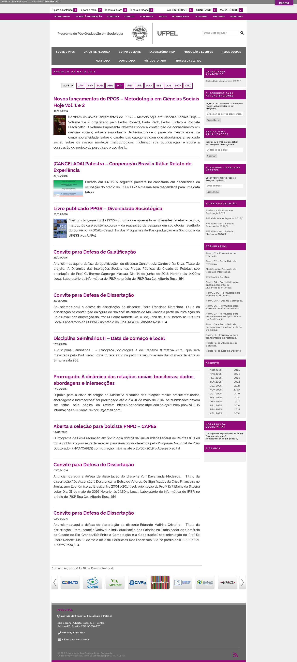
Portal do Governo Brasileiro (15, 1)
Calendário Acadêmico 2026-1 (223, 81)
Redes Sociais (231, 52)
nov (178, 85)
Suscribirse (213, 120)
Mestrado (103, 60)
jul (139, 85)
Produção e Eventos (198, 52)
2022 (237, 381)
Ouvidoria (201, 16)
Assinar (211, 156)
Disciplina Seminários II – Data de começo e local (109, 338)
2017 (237, 401)
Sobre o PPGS (65, 52)
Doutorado (126, 60)
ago (149, 85)
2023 (237, 377)
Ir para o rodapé (141, 9)
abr (110, 85)
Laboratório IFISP (162, 52)
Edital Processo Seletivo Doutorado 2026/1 (220, 225)
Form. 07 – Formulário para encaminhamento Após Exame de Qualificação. (223, 316)
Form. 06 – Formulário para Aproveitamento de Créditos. (223, 307)
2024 (237, 374)
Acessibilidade (180, 9)
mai (119, 85)
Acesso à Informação (89, 16)
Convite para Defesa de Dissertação (93, 294)
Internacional (180, 16)
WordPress (76, 656)
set (158, 85)
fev (90, 85)
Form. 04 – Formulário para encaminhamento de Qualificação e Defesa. (222, 285)
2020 (236, 389)
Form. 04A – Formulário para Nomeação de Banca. (223, 294)
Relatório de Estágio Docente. (223, 350)
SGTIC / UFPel (117, 656)
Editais (163, 16)
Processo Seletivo (188, 60)
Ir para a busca (116, 9)
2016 (237, 405)
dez (188, 85)
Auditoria (113, 16)
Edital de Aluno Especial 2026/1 (224, 218)
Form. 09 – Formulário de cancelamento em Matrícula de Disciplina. (224, 327)
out (168, 85)
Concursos (146, 16)
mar (100, 85)
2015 (237, 409)
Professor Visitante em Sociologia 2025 (219, 211)
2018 (237, 397)
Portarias (219, 16)
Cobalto (130, 16)
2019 (237, 393)
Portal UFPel (62, 16)
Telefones (236, 16)
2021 (237, 385)
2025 (237, 370)
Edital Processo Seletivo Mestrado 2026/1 (220, 232)
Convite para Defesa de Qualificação (94, 251)
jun (129, 85)
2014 (237, 413)
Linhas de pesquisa (96, 52)
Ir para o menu (91, 9)
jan (80, 85)
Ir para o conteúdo (64, 9)
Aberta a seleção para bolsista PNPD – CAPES (104, 426)
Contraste (206, 9)
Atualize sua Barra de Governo (46, 1)
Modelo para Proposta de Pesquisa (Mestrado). (221, 270)
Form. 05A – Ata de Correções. (224, 300)
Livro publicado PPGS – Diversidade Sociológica (107, 208)
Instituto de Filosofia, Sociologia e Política (84, 616)
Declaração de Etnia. (218, 277)
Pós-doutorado (154, 60)
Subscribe (213, 192)
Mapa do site (231, 9)
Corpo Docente (130, 52)
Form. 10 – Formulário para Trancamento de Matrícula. (222, 336)
